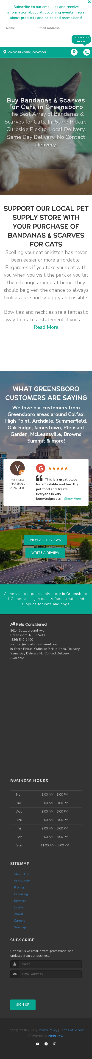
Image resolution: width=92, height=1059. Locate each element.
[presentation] (19, 39)
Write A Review (45, 552)
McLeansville (45, 434)
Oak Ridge (20, 427)
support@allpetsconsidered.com (34, 643)
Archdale (42, 421)
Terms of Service (72, 1029)
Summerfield (71, 421)
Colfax (76, 414)
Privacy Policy (47, 1029)
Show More (72, 498)
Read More (46, 327)
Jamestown (47, 427)
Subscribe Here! (81, 39)
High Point (17, 421)
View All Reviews (45, 540)
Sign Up (23, 1004)
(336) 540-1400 (21, 639)
